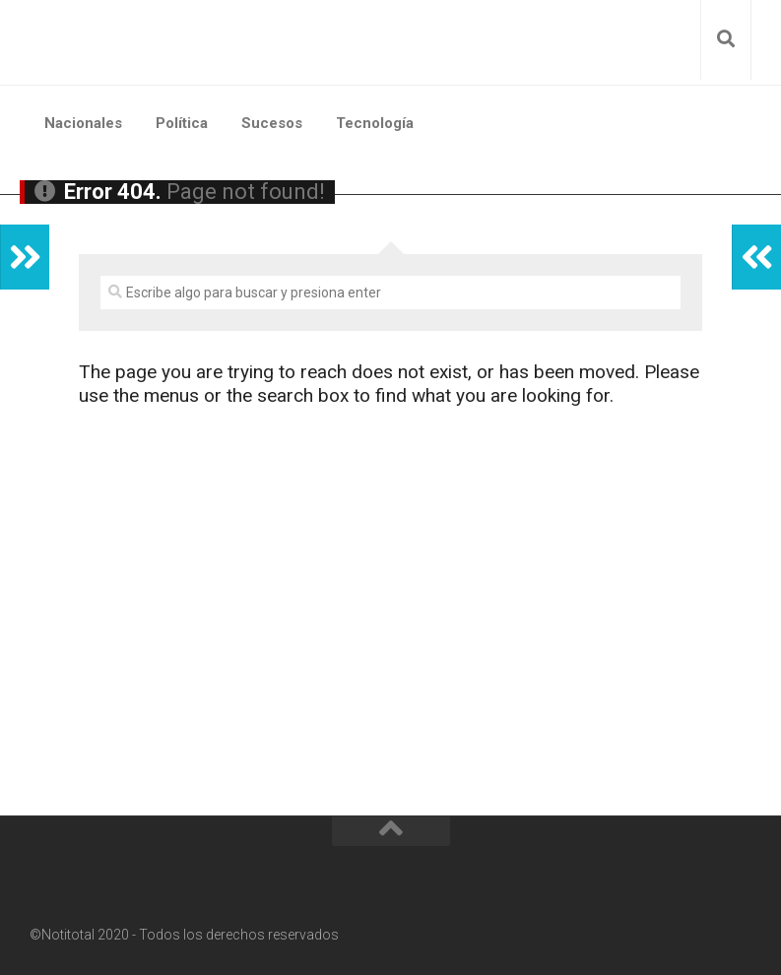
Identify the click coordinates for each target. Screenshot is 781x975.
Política (182, 123)
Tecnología (375, 123)
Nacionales (83, 123)
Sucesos (271, 123)
